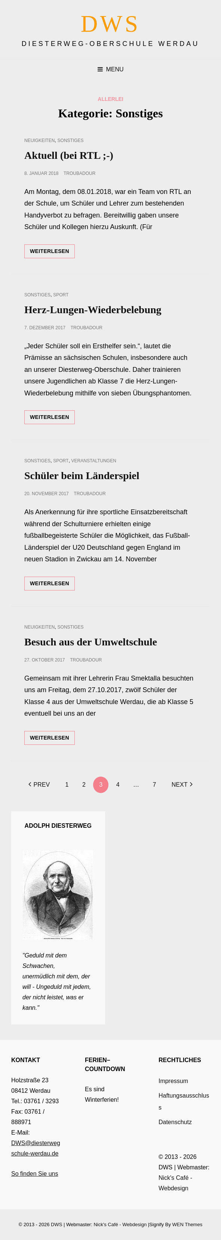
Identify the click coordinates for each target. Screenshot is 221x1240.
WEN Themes (187, 1224)
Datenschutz (175, 1122)
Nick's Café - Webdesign (120, 1224)
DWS (111, 24)
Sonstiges (71, 140)
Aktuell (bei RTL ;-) (68, 155)
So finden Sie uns (34, 1173)
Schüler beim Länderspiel (81, 475)
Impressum (173, 1081)
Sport (60, 294)
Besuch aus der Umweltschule (90, 642)
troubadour (79, 173)
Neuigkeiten (39, 140)
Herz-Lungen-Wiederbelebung (93, 309)
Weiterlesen (52, 252)
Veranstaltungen (93, 460)
